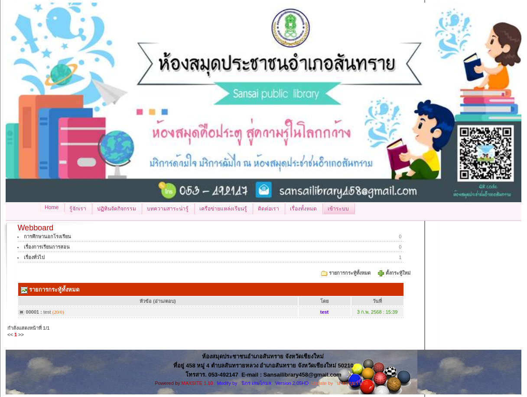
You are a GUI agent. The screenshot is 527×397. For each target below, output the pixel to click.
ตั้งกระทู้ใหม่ (399, 273)
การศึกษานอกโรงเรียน (47, 236)
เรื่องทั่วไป (34, 257)
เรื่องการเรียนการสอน (47, 246)
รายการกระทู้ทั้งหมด (350, 273)
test (47, 312)
